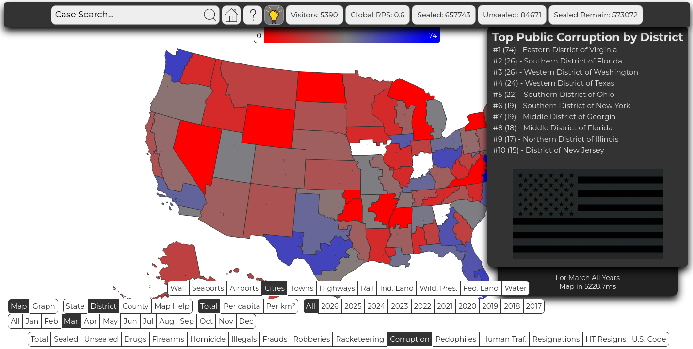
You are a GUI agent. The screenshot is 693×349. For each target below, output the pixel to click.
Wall (178, 288)
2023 (399, 306)
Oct (206, 321)
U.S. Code (649, 339)
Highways (337, 288)
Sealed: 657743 (443, 14)
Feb (51, 321)
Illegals (244, 339)
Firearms (168, 339)
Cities (275, 288)
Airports (244, 288)
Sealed (66, 339)
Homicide (208, 339)
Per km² (281, 306)
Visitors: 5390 (314, 14)
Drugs (135, 339)
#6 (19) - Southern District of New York (562, 105)
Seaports (208, 288)
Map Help (172, 306)
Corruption (410, 339)
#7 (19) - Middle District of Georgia (554, 116)
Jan (32, 321)
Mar (71, 321)
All (310, 306)
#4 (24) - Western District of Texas (553, 83)
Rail (367, 288)
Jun (130, 321)
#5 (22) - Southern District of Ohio (553, 94)
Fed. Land (481, 288)
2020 (467, 306)
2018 (512, 306)
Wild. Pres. (438, 288)
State (75, 306)
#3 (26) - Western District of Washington (566, 72)
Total (209, 306)
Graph (43, 306)
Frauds (274, 339)
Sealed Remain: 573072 (596, 14)
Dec (246, 321)
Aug (166, 321)
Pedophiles (455, 339)
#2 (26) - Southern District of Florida (558, 60)
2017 (534, 306)
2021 (444, 306)
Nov (226, 321)
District (103, 306)
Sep (186, 321)
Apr (90, 321)
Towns (302, 288)
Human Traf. (504, 339)
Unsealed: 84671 (512, 14)
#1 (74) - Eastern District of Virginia (555, 49)
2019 (490, 306)
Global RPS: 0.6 (378, 14)
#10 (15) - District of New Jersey (548, 150)
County (136, 306)
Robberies (311, 339)
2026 (329, 306)
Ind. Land (397, 288)
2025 (352, 306)
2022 (422, 306)
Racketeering (360, 339)
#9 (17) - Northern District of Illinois (556, 138)
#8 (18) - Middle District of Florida (553, 127)
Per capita (242, 306)
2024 (377, 306)
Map (19, 306)
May (110, 321)
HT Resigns (605, 339)
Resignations (556, 339)
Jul (148, 321)
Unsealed (101, 339)
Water (516, 288)
